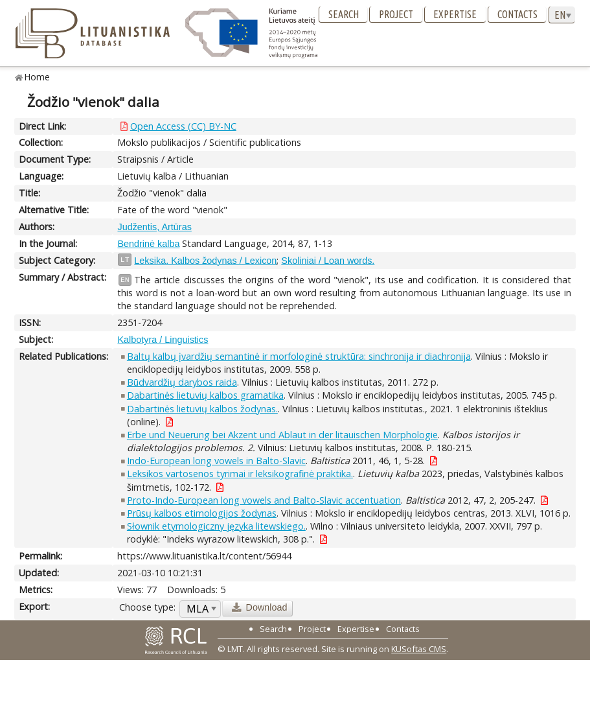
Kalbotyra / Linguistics (162, 339)
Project (396, 14)
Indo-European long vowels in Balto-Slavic (216, 460)
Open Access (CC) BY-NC (183, 126)
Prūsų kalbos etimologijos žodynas (202, 513)
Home (37, 77)
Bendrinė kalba (148, 244)
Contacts (517, 14)
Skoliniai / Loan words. (327, 260)
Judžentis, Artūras (154, 227)
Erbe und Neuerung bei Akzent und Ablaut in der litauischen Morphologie (282, 434)
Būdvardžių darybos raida (182, 382)
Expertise (455, 14)
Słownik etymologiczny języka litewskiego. (216, 526)
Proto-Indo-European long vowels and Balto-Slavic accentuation (264, 500)
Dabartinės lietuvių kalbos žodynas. (202, 409)
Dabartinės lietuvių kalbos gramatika (205, 395)
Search (343, 14)
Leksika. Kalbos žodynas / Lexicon (205, 260)
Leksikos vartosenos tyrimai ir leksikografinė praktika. (240, 473)
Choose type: (147, 607)
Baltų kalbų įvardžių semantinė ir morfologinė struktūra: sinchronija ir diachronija (299, 356)
